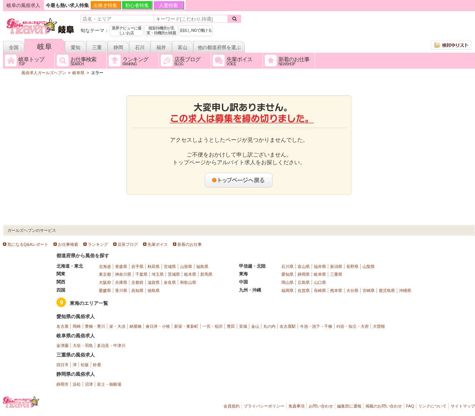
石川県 (287, 266)
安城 (243, 326)
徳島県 (154, 290)
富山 (182, 47)
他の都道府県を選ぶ (219, 47)
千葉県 (141, 274)
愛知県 (287, 274)
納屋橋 (135, 326)
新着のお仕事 (189, 244)
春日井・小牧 (158, 326)
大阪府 (105, 282)
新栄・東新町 (186, 326)
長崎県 (320, 290)
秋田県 (154, 266)
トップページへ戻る (239, 180)
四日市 (62, 364)
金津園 (62, 345)
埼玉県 (158, 274)
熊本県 (336, 290)
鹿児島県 (387, 290)
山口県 (320, 282)
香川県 (121, 290)
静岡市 (62, 384)
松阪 (85, 364)
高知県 (137, 290)
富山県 (304, 266)
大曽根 (379, 326)
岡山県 (287, 282)
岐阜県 (320, 274)
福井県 (320, 266)
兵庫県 (121, 282)
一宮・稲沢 (212, 326)
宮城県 (170, 266)
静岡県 (304, 274)
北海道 (105, 266)
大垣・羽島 (83, 345)
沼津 (89, 384)
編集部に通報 (349, 406)
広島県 (304, 282)
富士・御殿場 (109, 384)
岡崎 (77, 326)
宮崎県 (369, 290)
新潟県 (336, 266)
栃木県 (190, 274)
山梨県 (369, 266)
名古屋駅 (288, 326)
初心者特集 (137, 5)
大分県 (352, 290)
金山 (255, 326)
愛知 (75, 47)
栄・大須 (117, 326)
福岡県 (287, 290)
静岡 (118, 47)
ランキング (98, 244)
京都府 (137, 282)
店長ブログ (128, 244)
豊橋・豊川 (95, 326)
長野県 (352, 266)
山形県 (186, 266)
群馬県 (206, 274)
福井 (161, 47)
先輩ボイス (158, 244)
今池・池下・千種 (316, 326)
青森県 (121, 266)
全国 (13, 47)
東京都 (105, 274)
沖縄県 (405, 290)
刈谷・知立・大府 (352, 326)
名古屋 (62, 326)
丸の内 (269, 326)
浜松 (77, 384)
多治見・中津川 (111, 345)
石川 (140, 47)
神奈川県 (123, 274)
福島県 (202, 266)
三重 (97, 47)
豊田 (231, 326)
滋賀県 (154, 282)
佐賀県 (304, 290)
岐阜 (44, 46)
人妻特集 (168, 5)
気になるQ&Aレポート (27, 244)
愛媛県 (105, 290)
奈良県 (170, 282)
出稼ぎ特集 (105, 5)
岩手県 (137, 266)
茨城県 (174, 274)
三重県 (336, 274)
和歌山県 (188, 282)
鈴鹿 (97, 364)
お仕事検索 (68, 244)
